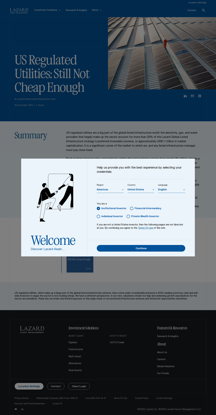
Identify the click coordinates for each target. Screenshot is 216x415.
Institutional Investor (113, 208)
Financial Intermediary (148, 208)
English (162, 190)
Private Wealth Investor (145, 216)
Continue (141, 249)
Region (100, 185)
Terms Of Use (145, 228)
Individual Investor (112, 216)
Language (163, 185)
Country (131, 185)
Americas (102, 190)
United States (136, 190)
